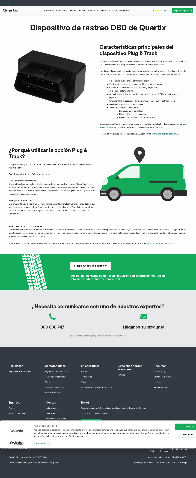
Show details (40, 473)
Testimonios (86, 376)
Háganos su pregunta (143, 322)
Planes (84, 371)
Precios (91, 10)
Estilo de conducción (54, 387)
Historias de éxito (78, 10)
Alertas (48, 382)
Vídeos (84, 382)
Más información (52, 392)
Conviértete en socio (107, 10)
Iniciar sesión (51, 408)
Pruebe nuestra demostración (90, 265)
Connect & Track (155, 243)
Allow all (174, 456)
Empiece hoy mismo (183, 10)
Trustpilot (5, 3)
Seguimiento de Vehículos (20, 371)
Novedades (50, 413)
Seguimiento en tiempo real (57, 371)
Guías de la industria (163, 376)
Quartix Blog (159, 371)
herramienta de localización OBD (165, 133)
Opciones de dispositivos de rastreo (97, 387)
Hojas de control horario (56, 376)
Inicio (11, 448)
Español (159, 10)
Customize (174, 464)
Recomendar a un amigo (55, 418)
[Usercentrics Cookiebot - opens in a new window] (16, 473)
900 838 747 (52, 322)
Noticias (121, 374)
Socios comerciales (17, 413)
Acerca (12, 408)
